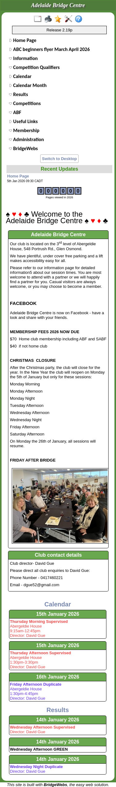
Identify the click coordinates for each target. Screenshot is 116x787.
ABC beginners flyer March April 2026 (49, 49)
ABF (15, 112)
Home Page (23, 40)
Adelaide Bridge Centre (58, 234)
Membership (24, 130)
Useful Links (23, 121)
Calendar (20, 76)
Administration (26, 139)
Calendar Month (28, 85)
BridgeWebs (23, 148)
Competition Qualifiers (34, 67)
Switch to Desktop (59, 158)
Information (23, 58)
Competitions (25, 103)
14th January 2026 (57, 719)
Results (18, 94)
